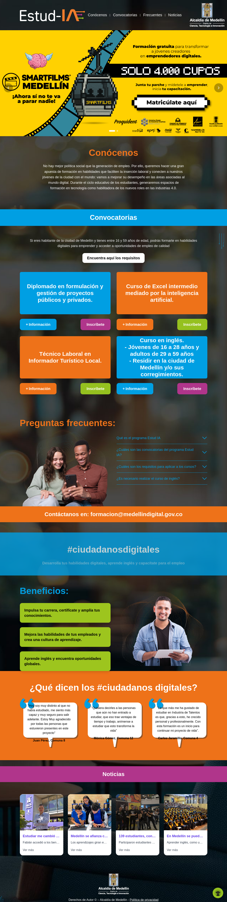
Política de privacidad (144, 899)
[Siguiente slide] (218, 87)
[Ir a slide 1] (112, 131)
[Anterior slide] (8, 87)
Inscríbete (95, 324)
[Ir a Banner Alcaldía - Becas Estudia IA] (113, 83)
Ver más (28, 850)
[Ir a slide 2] (117, 131)
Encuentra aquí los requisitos (113, 258)
